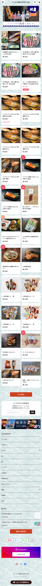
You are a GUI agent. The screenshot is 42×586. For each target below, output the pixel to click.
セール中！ (4, 439)
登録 (32, 412)
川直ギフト (4, 445)
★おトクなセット (6, 484)
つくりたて (4, 467)
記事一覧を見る (21, 531)
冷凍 (2, 501)
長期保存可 (4, 478)
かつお (3, 450)
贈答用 (3, 495)
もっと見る (21, 394)
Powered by (21, 576)
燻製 (2, 490)
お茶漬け (4, 473)
